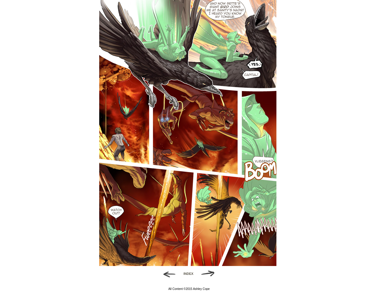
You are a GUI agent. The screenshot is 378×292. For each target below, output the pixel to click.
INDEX (188, 273)
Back (167, 273)
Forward (210, 273)
